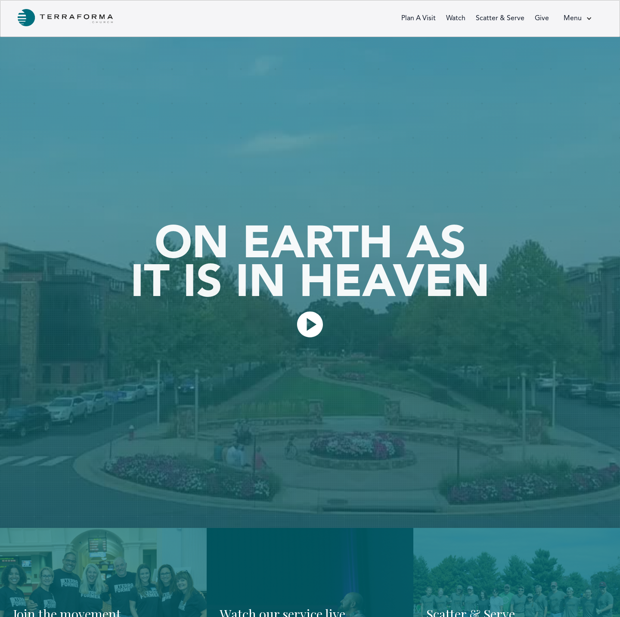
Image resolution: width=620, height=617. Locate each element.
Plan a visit (418, 18)
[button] (578, 18)
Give (542, 18)
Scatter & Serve (500, 18)
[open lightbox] (310, 324)
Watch (455, 18)
